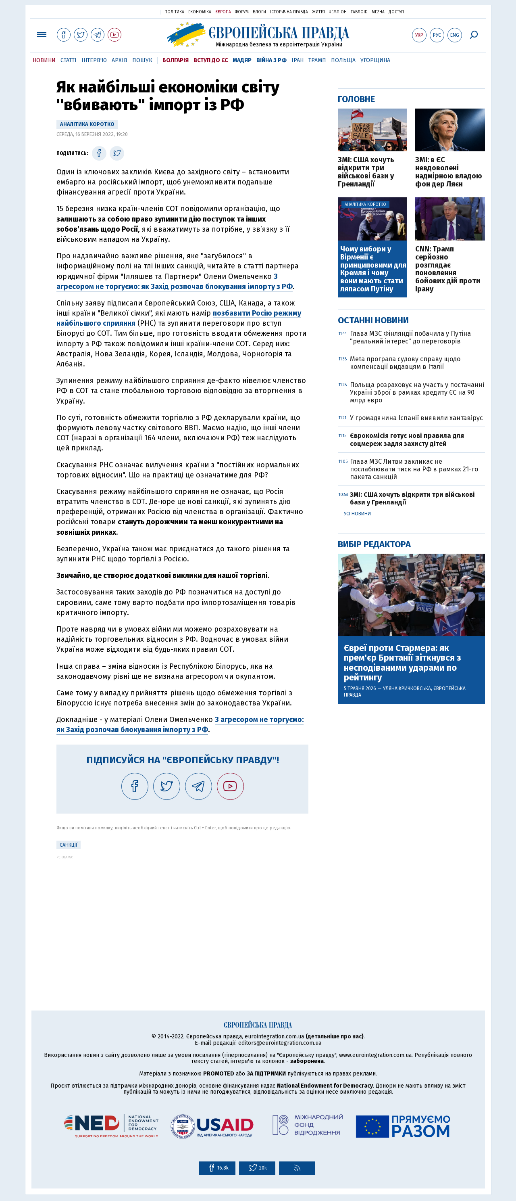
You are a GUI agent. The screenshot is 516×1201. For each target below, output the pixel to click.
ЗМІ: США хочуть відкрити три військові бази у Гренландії (366, 172)
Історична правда (289, 12)
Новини (44, 60)
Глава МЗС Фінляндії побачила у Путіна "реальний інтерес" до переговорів (410, 337)
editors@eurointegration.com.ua (279, 1043)
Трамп (317, 60)
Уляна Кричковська (407, 688)
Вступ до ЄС (211, 60)
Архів (119, 60)
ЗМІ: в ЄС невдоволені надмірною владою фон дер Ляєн (448, 172)
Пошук (142, 60)
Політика (174, 12)
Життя (318, 12)
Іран (297, 60)
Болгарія (175, 60)
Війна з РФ (271, 60)
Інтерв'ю (94, 60)
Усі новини (357, 514)
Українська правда (134, 11)
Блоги (259, 12)
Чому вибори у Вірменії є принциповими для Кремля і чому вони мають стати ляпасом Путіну (373, 269)
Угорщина (375, 60)
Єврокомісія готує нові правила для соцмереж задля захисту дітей (407, 439)
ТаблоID (359, 12)
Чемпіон (338, 12)
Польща (343, 60)
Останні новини (373, 320)
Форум (242, 12)
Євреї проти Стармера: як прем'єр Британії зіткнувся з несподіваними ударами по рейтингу (402, 662)
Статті (68, 60)
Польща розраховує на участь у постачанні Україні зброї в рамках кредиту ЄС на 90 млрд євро (417, 392)
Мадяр (242, 60)
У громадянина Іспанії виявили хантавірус (416, 418)
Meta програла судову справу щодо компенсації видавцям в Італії (405, 362)
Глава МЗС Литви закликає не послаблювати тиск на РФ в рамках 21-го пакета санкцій (414, 469)
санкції (68, 845)
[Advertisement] (182, 915)
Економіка (199, 12)
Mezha (378, 12)
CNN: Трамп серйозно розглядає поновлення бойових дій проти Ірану (448, 269)
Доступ (396, 12)
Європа (223, 12)
